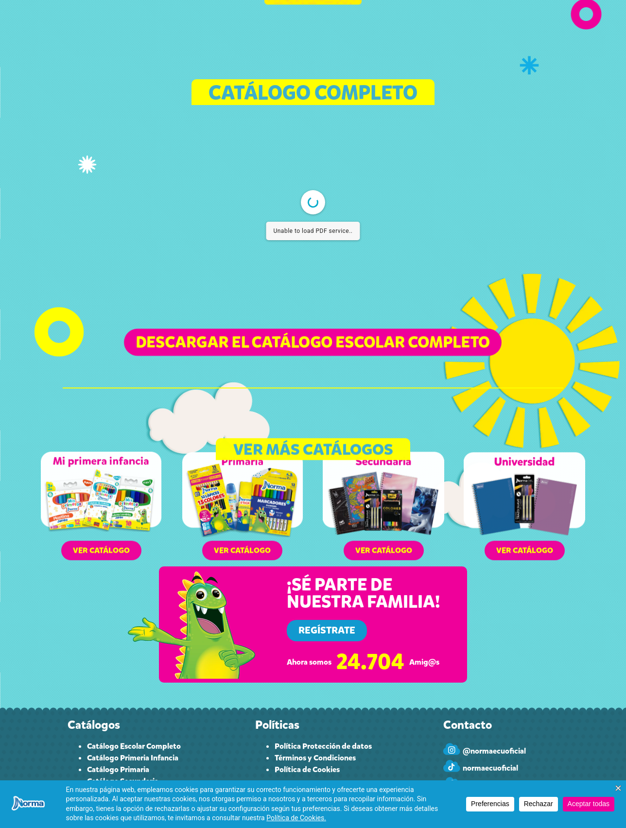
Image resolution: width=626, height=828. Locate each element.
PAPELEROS (390, 33)
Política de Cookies (307, 769)
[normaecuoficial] (451, 766)
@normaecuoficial (494, 751)
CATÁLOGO (182, 33)
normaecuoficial (490, 768)
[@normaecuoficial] (451, 749)
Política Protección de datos (323, 746)
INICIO (130, 33)
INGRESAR (501, 33)
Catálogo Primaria (118, 769)
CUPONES (239, 33)
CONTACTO (447, 33)
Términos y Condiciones (315, 758)
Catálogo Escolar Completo (134, 746)
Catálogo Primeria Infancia (132, 758)
